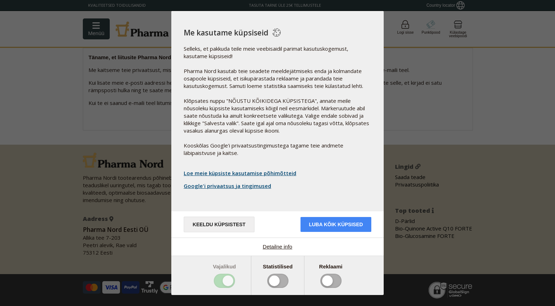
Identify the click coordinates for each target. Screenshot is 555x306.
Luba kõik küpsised (336, 224)
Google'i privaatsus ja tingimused (228, 185)
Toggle (224, 281)
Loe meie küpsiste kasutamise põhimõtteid (240, 173)
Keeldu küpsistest (219, 224)
